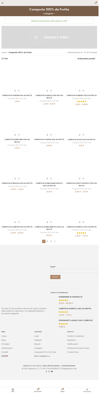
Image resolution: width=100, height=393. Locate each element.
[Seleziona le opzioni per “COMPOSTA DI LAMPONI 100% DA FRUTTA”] (15, 225)
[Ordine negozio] (87, 58)
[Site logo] (49, 3)
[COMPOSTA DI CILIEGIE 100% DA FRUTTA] (49, 124)
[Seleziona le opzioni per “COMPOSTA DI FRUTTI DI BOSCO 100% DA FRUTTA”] (80, 181)
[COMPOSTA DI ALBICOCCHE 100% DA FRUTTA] (49, 77)
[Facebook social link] (46, 376)
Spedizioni (71, 345)
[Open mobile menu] (2, 3)
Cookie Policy (73, 357)
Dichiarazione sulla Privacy (78, 353)
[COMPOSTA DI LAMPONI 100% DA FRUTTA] (16, 212)
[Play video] (49, 37)
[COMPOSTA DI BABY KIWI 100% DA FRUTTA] (16, 124)
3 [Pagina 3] (51, 246)
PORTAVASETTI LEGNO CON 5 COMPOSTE (76, 326)
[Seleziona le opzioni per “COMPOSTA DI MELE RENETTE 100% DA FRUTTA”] (47, 225)
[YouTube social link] (51, 376)
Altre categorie (42, 361)
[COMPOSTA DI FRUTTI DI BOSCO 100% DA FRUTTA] (82, 168)
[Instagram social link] (49, 376)
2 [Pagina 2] (47, 246)
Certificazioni (6, 353)
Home (3, 52)
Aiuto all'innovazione (51, 371)
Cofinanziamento (68, 371)
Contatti (4, 357)
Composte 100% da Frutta (16, 100)
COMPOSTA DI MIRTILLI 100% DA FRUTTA (75, 314)
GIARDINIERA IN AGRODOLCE (70, 302)
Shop (3, 345)
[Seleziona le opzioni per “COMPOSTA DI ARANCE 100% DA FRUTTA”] (80, 90)
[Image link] (16, 303)
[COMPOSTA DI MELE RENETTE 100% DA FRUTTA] (49, 212)
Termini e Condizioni (75, 341)
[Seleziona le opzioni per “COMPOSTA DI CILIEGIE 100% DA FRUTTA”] (47, 137)
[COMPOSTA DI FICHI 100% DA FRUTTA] (82, 124)
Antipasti (38, 345)
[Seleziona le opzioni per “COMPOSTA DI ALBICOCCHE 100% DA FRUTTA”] (47, 90)
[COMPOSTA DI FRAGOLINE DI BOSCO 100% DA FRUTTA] (49, 168)
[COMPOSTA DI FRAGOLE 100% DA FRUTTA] (16, 168)
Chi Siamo (5, 349)
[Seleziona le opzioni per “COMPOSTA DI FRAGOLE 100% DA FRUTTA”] (15, 181)
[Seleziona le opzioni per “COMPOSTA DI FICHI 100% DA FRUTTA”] (80, 137)
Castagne (38, 353)
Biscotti (37, 349)
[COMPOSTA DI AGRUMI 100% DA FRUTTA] (16, 77)
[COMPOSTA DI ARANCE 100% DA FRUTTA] (82, 77)
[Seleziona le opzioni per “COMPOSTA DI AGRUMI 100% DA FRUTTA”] (15, 90)
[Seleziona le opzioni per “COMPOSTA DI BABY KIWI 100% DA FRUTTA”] (15, 137)
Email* (53, 272)
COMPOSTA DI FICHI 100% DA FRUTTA (82, 142)
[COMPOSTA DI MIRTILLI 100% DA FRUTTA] (82, 212)
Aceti (36, 341)
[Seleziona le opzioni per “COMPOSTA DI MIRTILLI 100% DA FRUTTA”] (80, 225)
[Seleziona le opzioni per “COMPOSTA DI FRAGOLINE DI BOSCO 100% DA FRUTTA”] (47, 181)
